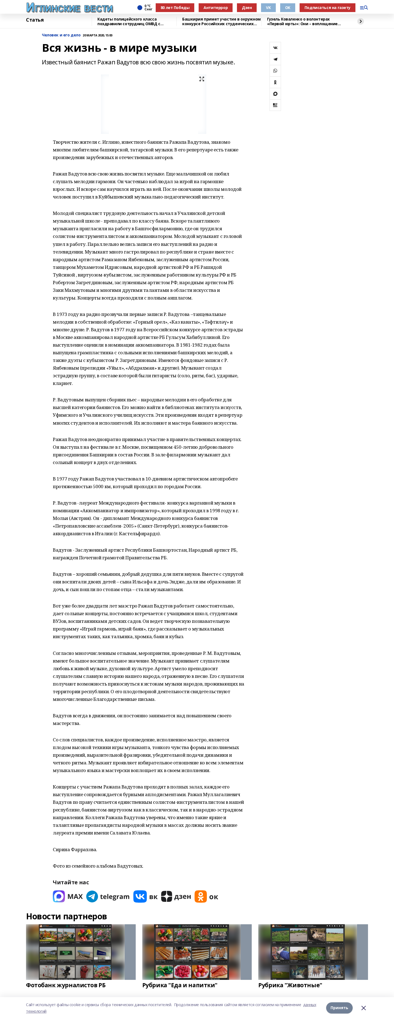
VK (268, 7)
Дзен (247, 7)
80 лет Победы (175, 7)
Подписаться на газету (327, 7)
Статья (35, 20)
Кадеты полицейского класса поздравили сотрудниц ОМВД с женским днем (128, 21)
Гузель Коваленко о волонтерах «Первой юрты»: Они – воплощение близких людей (302, 21)
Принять (339, 1008)
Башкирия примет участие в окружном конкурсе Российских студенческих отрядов (221, 21)
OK (287, 7)
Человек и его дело (61, 35)
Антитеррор (216, 7)
